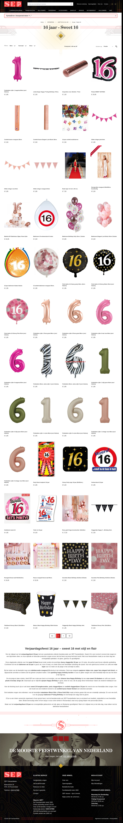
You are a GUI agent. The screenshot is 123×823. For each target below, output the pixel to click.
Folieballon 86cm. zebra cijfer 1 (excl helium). (46, 384)
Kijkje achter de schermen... (71, 797)
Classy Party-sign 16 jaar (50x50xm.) (72, 482)
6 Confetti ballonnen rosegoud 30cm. (43, 285)
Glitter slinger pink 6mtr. (98, 139)
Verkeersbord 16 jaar (97, 482)
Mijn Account (95, 780)
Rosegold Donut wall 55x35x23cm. (14, 577)
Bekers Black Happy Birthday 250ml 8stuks (45, 625)
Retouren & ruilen (39, 787)
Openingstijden (92, 4)
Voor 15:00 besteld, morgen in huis (44, 807)
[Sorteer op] (108, 46)
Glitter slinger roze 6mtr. (11, 188)
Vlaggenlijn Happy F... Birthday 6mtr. (101, 530)
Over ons (100, 4)
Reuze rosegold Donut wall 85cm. (42, 577)
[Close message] (115, 16)
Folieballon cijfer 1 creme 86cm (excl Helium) (46, 433)
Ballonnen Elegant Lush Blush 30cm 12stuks (104, 236)
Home (42, 22)
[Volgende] (69, 636)
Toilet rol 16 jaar (37, 530)
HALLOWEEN (102, 11)
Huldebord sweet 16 (10, 530)
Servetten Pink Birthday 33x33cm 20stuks (103, 577)
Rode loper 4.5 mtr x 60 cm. (70, 188)
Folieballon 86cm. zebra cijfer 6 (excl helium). (75, 384)
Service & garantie (39, 790)
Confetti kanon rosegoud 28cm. (13, 139)
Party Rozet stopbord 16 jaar (41, 482)
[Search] (71, 4)
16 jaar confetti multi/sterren (70, 139)
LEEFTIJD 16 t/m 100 (63, 22)
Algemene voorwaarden (102, 818)
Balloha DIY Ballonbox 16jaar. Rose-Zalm (15, 236)
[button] (13, 46)
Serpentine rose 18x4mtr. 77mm (71, 92)
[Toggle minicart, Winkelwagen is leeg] (115, 4)
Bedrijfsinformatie (68, 787)
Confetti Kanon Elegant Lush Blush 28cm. (45, 139)
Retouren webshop (82, 4)
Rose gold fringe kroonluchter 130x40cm (73, 530)
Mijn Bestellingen (96, 783)
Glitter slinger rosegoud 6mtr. (41, 188)
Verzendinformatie (39, 783)
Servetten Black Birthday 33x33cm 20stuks (74, 577)
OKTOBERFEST (91, 11)
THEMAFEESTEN (30, 11)
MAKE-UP (73, 11)
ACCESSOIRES (63, 11)
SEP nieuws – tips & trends (71, 793)
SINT (110, 11)
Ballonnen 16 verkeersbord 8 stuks (43, 236)
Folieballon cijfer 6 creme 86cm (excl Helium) (75, 433)
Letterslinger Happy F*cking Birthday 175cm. (46, 92)
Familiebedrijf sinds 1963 (70, 790)
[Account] (112, 4)
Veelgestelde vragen (40, 780)
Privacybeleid (113, 818)
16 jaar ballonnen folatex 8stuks (13, 285)
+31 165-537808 (69, 756)
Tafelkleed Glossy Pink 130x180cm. (101, 625)
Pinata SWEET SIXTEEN (98, 92)
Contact (106, 4)
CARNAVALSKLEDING (16, 11)
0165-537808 (15, 790)
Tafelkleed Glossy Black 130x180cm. (14, 625)
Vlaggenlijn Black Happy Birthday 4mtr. (73, 625)
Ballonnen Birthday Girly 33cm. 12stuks (73, 236)
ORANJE (81, 11)
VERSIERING (52, 11)
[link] (52, 636)
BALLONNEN (41, 11)
